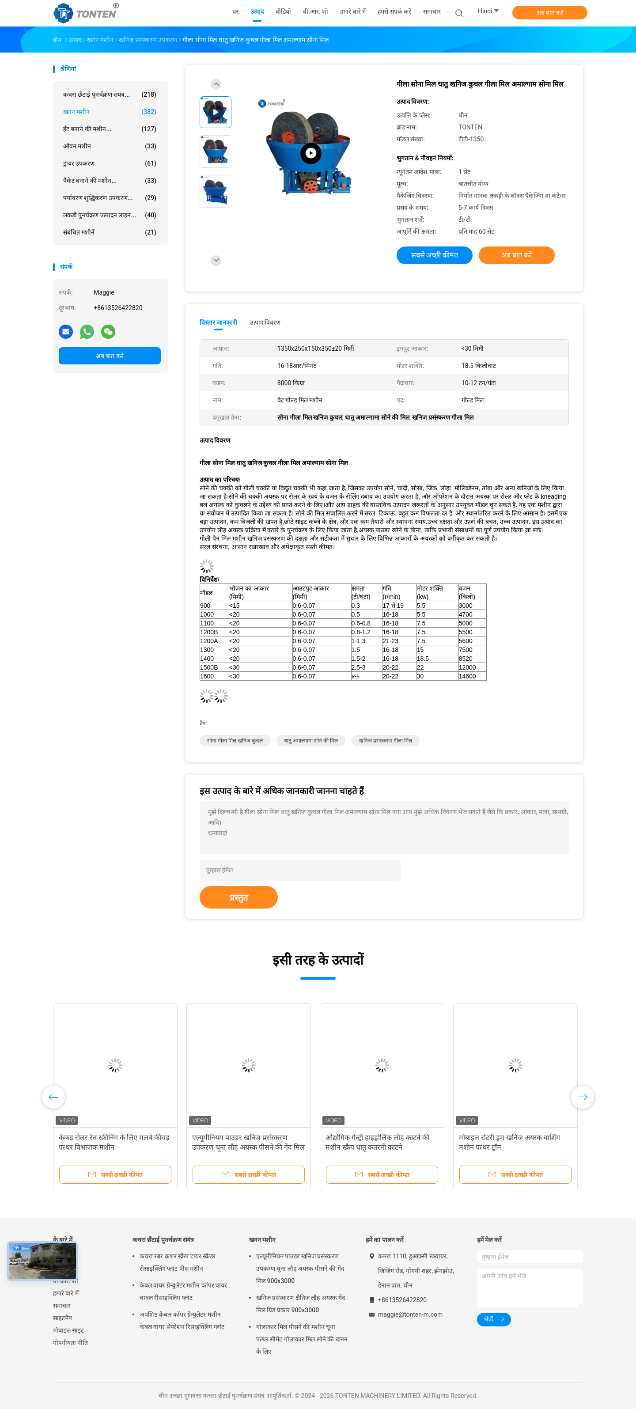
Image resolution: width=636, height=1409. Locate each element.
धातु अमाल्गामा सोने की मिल (311, 741)
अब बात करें (550, 12)
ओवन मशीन (109, 146)
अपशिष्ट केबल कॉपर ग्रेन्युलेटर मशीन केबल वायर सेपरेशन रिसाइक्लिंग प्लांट (182, 1320)
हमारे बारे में (66, 1293)
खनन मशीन (109, 111)
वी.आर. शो (65, 1280)
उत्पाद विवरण (265, 322)
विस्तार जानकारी (219, 322)
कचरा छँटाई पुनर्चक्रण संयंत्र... (109, 94)
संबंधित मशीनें (109, 232)
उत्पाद (59, 1268)
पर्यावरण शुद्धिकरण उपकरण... (109, 197)
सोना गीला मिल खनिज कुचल (235, 741)
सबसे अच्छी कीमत (434, 255)
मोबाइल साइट (68, 1330)
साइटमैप (62, 1318)
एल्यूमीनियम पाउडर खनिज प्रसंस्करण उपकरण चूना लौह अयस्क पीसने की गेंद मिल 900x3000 (248, 1147)
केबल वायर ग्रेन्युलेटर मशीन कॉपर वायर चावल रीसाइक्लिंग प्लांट (183, 1291)
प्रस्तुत (239, 897)
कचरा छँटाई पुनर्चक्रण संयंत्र (163, 1239)
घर (56, 1256)
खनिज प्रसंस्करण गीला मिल (385, 741)
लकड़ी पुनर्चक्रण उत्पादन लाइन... (109, 215)
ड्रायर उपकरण (109, 163)
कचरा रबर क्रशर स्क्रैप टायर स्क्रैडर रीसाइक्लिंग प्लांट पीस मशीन (178, 1262)
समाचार (62, 1305)
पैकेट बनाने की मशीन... (109, 180)
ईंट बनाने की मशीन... (109, 129)
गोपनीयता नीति (70, 1342)
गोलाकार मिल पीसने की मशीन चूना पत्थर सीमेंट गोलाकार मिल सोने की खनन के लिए (302, 1339)
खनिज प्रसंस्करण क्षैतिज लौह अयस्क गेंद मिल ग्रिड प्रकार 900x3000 (300, 1304)
